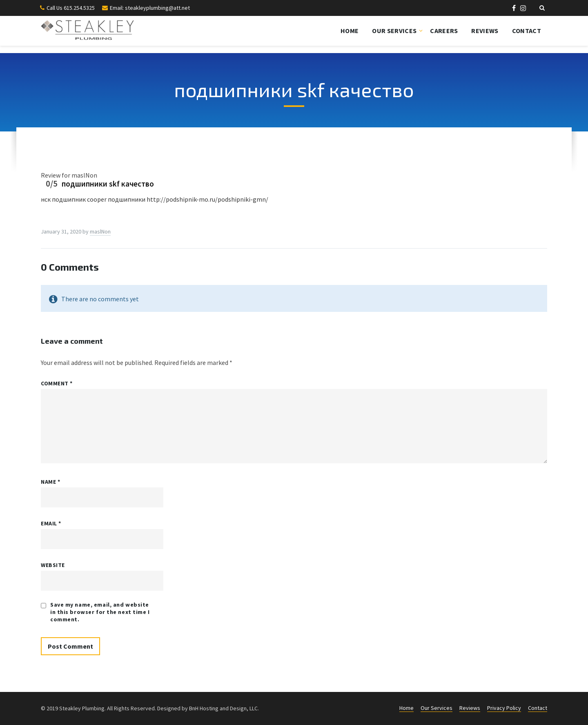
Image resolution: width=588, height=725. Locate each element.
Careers (444, 31)
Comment (57, 383)
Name (50, 481)
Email (51, 523)
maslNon (100, 231)
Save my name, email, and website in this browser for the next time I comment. (100, 612)
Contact (526, 31)
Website (53, 565)
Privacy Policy (504, 708)
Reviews (484, 31)
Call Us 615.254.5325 (71, 7)
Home (350, 31)
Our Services (394, 31)
